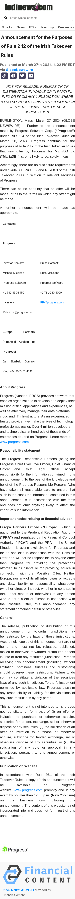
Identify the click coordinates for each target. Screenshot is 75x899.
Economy (47, 27)
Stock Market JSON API (18, 890)
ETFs (32, 27)
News (21, 27)
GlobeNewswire (19, 70)
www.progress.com (14, 442)
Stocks (7, 27)
